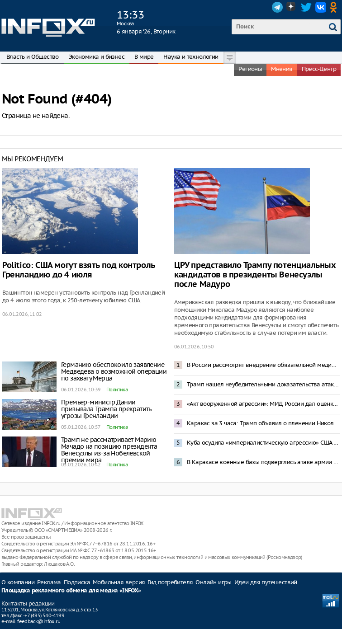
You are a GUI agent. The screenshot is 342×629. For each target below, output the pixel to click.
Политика (117, 389)
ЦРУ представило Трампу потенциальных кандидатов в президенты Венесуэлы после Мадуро (255, 275)
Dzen (291, 7)
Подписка (77, 582)
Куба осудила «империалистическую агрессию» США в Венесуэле (263, 442)
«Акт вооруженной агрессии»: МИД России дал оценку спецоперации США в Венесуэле (263, 403)
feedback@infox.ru (38, 621)
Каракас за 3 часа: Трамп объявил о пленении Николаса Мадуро (263, 423)
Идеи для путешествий (265, 582)
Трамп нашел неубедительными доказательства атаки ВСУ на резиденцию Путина (263, 384)
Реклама (49, 582)
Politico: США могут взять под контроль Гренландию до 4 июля (78, 270)
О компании (17, 582)
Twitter (306, 7)
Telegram (277, 7)
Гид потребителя (170, 582)
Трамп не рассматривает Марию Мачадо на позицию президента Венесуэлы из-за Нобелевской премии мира (109, 450)
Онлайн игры (213, 582)
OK (335, 7)
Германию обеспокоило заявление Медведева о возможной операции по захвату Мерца (113, 371)
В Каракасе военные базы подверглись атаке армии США (263, 462)
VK (320, 7)
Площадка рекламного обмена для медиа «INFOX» (71, 590)
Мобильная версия (119, 582)
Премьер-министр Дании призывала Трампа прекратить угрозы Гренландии (106, 409)
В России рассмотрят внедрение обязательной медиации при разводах (263, 364)
